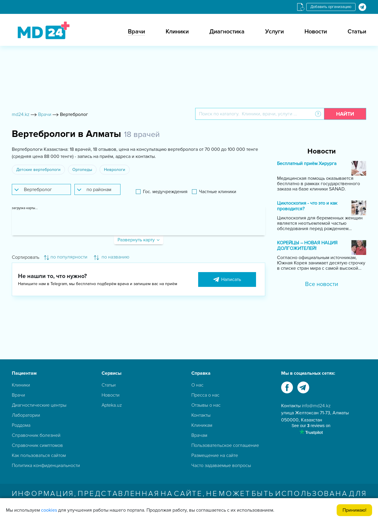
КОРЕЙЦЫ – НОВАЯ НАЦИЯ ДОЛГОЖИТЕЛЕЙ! (307, 245)
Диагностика (227, 31)
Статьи (357, 31)
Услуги (274, 31)
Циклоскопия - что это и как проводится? (307, 206)
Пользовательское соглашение (225, 445)
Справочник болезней (36, 435)
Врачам (199, 435)
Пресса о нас (205, 395)
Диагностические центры (39, 405)
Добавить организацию (330, 6)
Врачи (136, 31)
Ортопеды (82, 169)
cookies (49, 510)
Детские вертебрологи (38, 169)
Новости (315, 31)
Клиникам (201, 425)
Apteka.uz (112, 405)
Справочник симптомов (37, 445)
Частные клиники (217, 192)
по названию (111, 257)
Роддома (21, 425)
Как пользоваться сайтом (39, 455)
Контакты (201, 415)
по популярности (65, 257)
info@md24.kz (316, 406)
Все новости (321, 284)
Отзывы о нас (206, 405)
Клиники (177, 31)
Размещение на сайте (214, 455)
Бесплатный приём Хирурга (306, 164)
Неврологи (114, 169)
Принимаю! (354, 510)
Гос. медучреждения (165, 192)
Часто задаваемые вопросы (221, 465)
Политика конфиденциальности (46, 465)
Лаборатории (26, 415)
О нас (197, 385)
